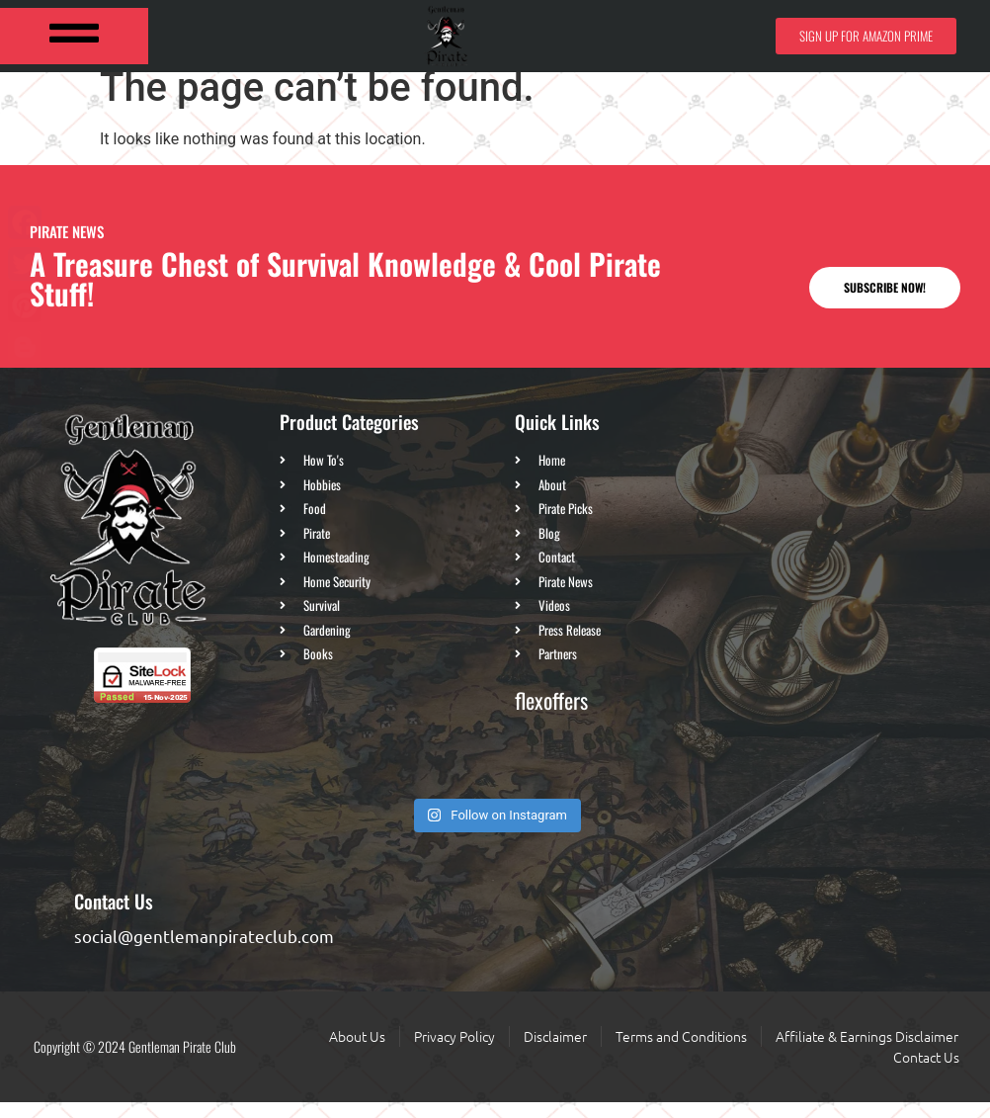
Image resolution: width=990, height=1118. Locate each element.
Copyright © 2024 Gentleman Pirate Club (135, 1062)
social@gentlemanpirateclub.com (204, 951)
